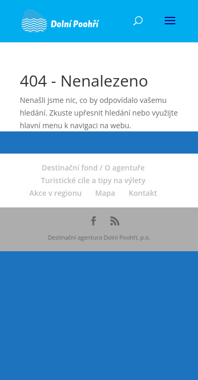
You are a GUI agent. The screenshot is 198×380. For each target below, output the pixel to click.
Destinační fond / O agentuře (93, 168)
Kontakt (143, 193)
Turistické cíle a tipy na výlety (93, 180)
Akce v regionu (56, 193)
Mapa (105, 193)
